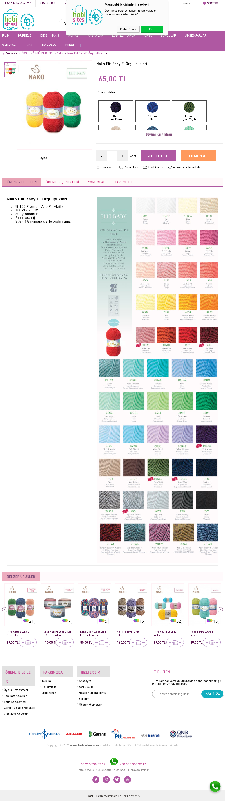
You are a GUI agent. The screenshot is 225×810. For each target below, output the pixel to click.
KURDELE (24, 35)
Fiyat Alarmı (155, 186)
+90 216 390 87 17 (92, 773)
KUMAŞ (73, 35)
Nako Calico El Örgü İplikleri (165, 652)
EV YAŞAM (49, 45)
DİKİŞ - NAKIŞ (49, 35)
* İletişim (45, 696)
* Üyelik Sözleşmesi (15, 698)
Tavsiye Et (108, 186)
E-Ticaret (99, 804)
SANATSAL (10, 45)
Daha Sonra (128, 29)
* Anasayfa (84, 696)
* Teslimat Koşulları (14, 704)
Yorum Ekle (131, 186)
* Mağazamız (48, 708)
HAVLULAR (168, 35)
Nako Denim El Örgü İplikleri (203, 652)
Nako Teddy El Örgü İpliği (129, 652)
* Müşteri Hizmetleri (89, 720)
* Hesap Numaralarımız (92, 708)
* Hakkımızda (48, 702)
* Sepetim (83, 714)
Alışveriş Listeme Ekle (186, 186)
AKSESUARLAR (196, 35)
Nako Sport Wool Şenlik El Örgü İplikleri (93, 652)
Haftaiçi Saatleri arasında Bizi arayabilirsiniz (112, 778)
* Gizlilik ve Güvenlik (15, 722)
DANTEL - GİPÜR (123, 35)
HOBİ (30, 45)
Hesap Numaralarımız (17, 3)
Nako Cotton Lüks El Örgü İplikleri (19, 652)
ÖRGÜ (148, 35)
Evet (152, 29)
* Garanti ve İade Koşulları (18, 716)
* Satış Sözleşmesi (14, 710)
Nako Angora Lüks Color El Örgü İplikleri (56, 652)
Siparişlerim (47, 3)
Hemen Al (198, 175)
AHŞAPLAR (95, 35)
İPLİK (5, 35)
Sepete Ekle (158, 175)
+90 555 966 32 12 (128, 773)
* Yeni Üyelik (85, 702)
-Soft (89, 804)
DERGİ (69, 45)
